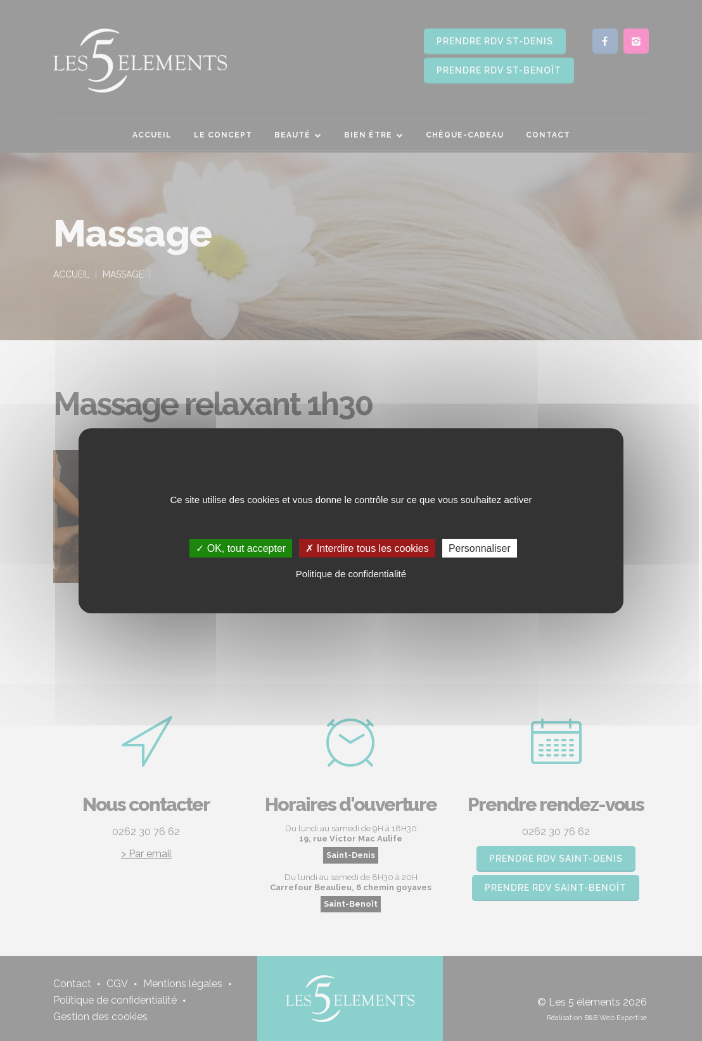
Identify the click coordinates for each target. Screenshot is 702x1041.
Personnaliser (480, 547)
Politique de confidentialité (351, 573)
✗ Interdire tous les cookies (366, 547)
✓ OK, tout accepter (241, 547)
